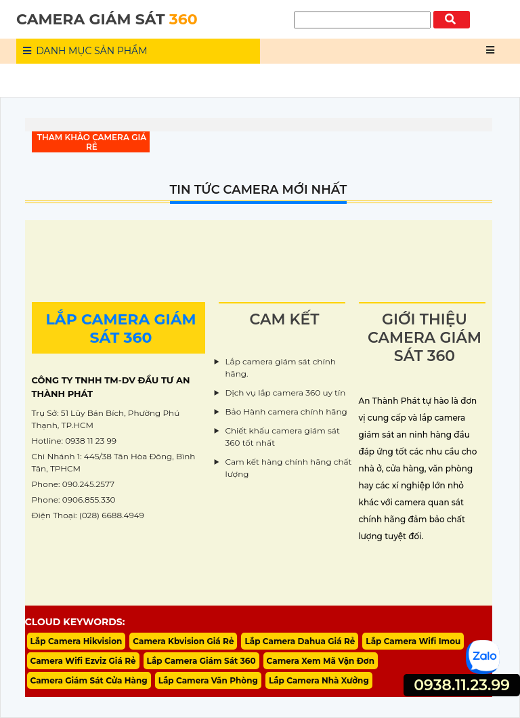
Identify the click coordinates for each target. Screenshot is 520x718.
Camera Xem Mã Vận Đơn (320, 661)
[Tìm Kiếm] (362, 20)
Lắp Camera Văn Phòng (208, 680)
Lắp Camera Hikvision (76, 641)
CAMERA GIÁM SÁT (107, 19)
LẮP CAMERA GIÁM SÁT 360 (120, 328)
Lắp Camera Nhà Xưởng (319, 680)
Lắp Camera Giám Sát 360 (201, 661)
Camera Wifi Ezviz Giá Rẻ (83, 661)
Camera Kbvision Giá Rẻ (183, 641)
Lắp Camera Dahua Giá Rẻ (299, 641)
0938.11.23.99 (462, 685)
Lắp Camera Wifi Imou (413, 641)
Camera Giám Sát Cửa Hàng (89, 680)
